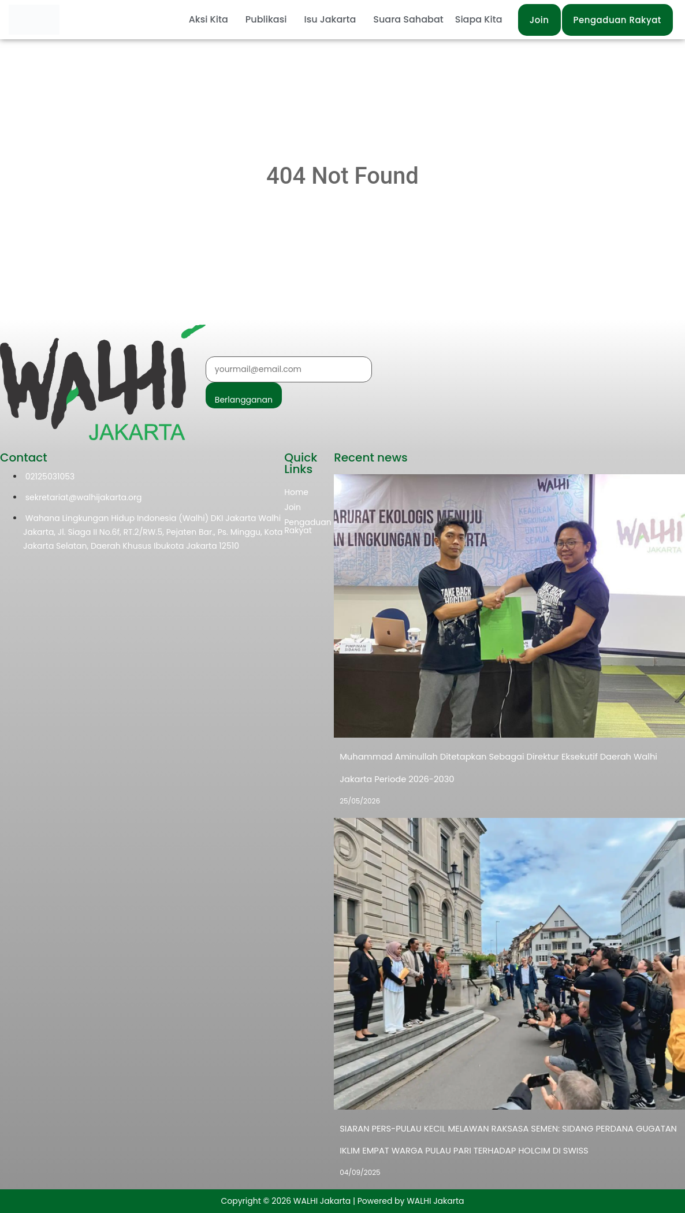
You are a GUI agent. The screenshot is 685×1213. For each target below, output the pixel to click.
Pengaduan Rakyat (308, 526)
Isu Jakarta (330, 19)
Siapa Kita (478, 19)
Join (292, 507)
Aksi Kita (208, 19)
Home (296, 492)
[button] (211, 19)
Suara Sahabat (408, 19)
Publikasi (266, 19)
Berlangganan (244, 399)
